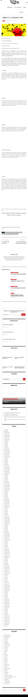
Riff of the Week (7, 668)
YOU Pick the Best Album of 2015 (7, 325)
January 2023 (6, 484)
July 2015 (6, 609)
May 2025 (6, 445)
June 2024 (6, 460)
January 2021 (6, 517)
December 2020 (7, 519)
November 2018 (7, 553)
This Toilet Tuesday (7, 678)
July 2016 (6, 592)
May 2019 (6, 545)
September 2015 (7, 606)
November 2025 (7, 437)
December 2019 (7, 535)
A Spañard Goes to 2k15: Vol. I (17, 281)
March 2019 (6, 548)
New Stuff (6, 656)
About (24, 7)
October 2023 (6, 471)
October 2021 (6, 505)
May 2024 (6, 462)
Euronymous (11, 232)
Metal (4, 21)
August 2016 (6, 591)
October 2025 (6, 438)
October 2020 (6, 521)
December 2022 (7, 485)
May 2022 (6, 495)
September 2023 (7, 473)
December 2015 (7, 602)
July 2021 (6, 509)
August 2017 (6, 574)
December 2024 (7, 452)
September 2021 (7, 506)
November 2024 (7, 453)
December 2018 (7, 552)
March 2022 (6, 498)
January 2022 (6, 501)
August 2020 (6, 524)
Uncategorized (6, 681)
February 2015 (6, 616)
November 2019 (7, 537)
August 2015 (6, 608)
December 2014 (7, 619)
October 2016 (6, 588)
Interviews (12, 286)
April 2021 (6, 513)
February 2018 (6, 566)
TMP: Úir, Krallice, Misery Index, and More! (18, 274)
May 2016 (6, 595)
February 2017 (6, 583)
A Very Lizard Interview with (18, 288)
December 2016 (7, 585)
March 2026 (6, 431)
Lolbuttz (5, 399)
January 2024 (6, 467)
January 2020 (6, 534)
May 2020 (6, 528)
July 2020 (6, 526)
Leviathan (16, 232)
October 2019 (6, 538)
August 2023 (6, 474)
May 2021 (6, 512)
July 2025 (6, 442)
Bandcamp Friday (7, 636)
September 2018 (7, 556)
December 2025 (7, 435)
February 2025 (6, 449)
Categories (9, 7)
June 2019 (6, 544)
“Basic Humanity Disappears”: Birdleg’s (20, 368)
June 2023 (6, 477)
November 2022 (7, 487)
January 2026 (6, 434)
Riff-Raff (6, 671)
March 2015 (6, 615)
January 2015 (6, 617)
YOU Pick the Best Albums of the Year (8, 339)
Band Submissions (7, 635)
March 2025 (6, 448)
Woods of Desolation (10, 234)
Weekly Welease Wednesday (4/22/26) (11, 414)
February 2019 (6, 549)
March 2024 (6, 464)
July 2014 (6, 626)
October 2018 (6, 555)
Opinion (5, 661)
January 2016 (6, 601)
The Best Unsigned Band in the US (10, 677)
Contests (5, 639)
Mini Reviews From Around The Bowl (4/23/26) (12, 413)
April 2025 (6, 446)
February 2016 (6, 599)
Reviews (15, 279)
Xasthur (16, 234)
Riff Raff (5, 670)
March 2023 (6, 481)
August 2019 (6, 541)
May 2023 (6, 478)
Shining (20, 232)
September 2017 (7, 573)
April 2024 (6, 463)
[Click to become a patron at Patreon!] (14, 221)
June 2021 (6, 510)
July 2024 (6, 459)
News (5, 657)
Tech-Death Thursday (8, 675)
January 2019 (6, 551)
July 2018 (6, 559)
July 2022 (6, 492)
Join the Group (17, 7)
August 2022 (6, 491)
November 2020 (7, 520)
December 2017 (7, 569)
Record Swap (6, 664)
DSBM (6, 232)
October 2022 (6, 488)
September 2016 (7, 590)
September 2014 (7, 623)
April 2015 (6, 613)
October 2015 (6, 605)
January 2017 (6, 584)
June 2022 (6, 494)
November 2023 (7, 470)
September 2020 (7, 523)
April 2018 (6, 563)
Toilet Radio (6, 679)
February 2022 (6, 499)
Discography (6, 643)
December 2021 (7, 502)
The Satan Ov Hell (9, 21)
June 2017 (6, 577)
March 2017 (6, 581)
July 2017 (6, 576)
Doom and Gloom (7, 645)
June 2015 (6, 610)
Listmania (12, 293)
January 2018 (6, 567)
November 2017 (7, 570)
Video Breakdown (10, 399)
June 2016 (6, 594)
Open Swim (6, 660)
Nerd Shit (6, 654)
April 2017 (6, 580)
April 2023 (6, 480)
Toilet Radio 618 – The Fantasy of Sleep (11, 415)
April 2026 (6, 430)
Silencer (3, 234)
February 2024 (6, 466)
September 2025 (7, 439)
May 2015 (6, 612)
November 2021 (7, 503)
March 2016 (6, 598)
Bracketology (6, 638)
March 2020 (6, 531)
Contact (21, 12)
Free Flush (6, 647)
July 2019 (6, 542)
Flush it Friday (6, 646)
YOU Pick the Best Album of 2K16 (7, 332)
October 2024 (6, 455)
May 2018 (6, 562)
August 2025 (6, 441)
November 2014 (7, 620)
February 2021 (6, 516)
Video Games (15, 399)
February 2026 (6, 432)
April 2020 (6, 530)
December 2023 (7, 469)
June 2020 (6, 527)
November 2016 (7, 587)
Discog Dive (6, 642)
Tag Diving (6, 674)
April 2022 (6, 496)
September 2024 (7, 456)
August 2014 (6, 624)
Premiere (6, 663)
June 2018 (6, 560)
